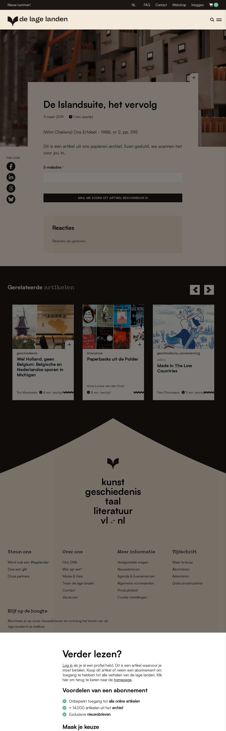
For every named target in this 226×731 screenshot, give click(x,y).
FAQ (147, 5)
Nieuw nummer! (19, 5)
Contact (161, 5)
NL (134, 5)
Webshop (179, 5)
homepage (122, 679)
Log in (68, 665)
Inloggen (197, 5)
